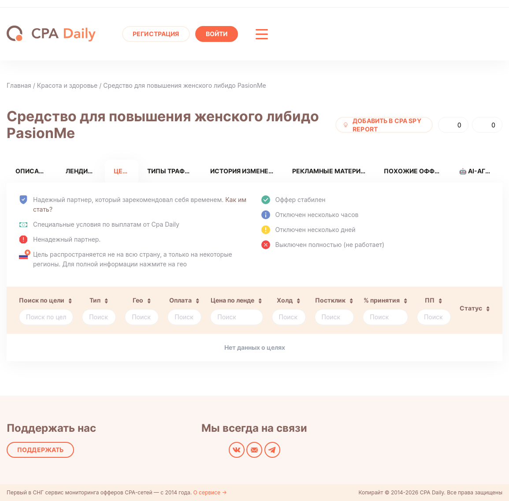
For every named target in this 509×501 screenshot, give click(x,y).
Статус (471, 308)
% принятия (382, 300)
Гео (138, 300)
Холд (285, 300)
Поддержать (40, 449)
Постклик (330, 300)
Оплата (180, 300)
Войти (217, 33)
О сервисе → (210, 492)
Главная (19, 85)
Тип (94, 300)
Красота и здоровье (67, 85)
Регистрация (156, 33)
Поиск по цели (41, 300)
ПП (430, 300)
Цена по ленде (232, 300)
